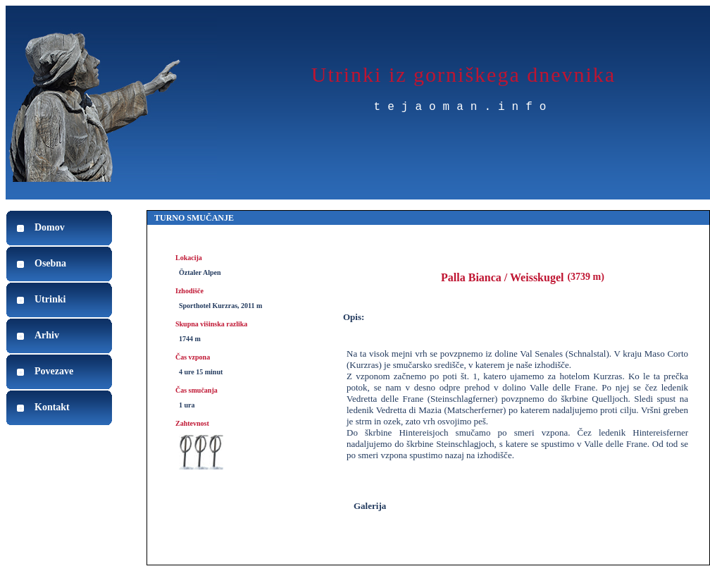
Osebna (50, 263)
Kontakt (52, 407)
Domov (50, 227)
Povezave (54, 371)
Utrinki (50, 299)
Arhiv (47, 335)
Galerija (370, 506)
